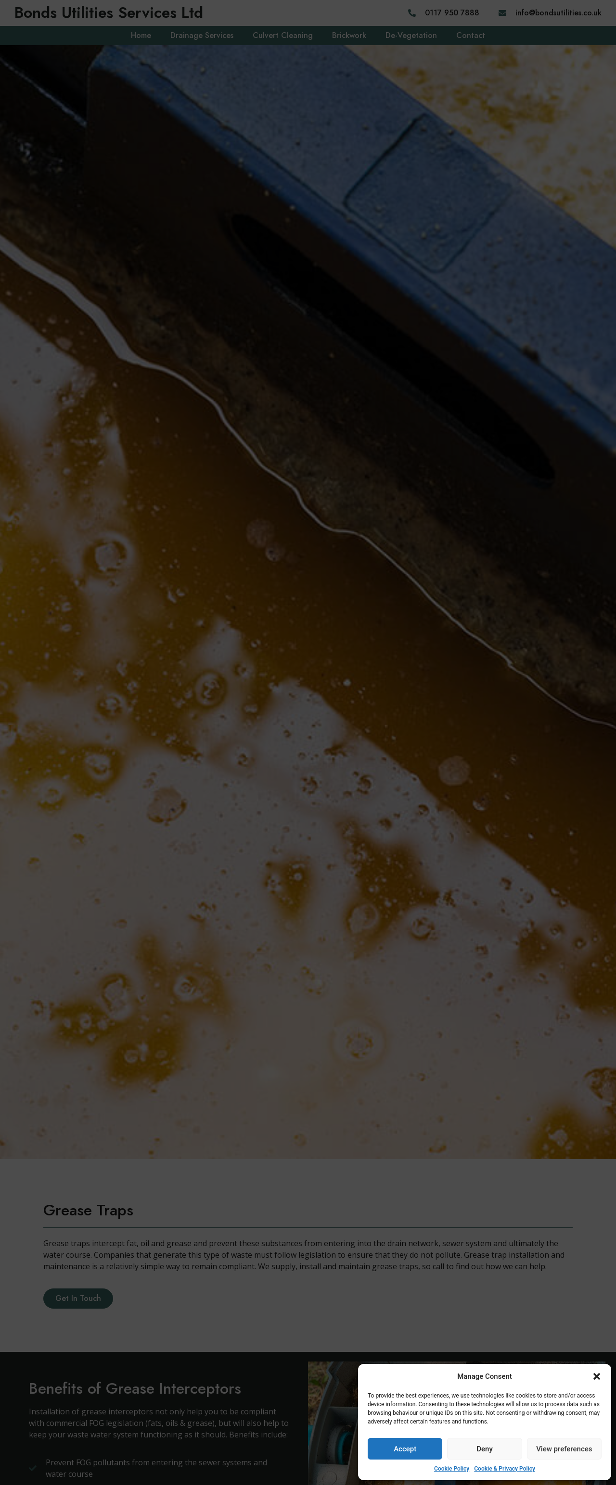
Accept (405, 1449)
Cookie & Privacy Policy (504, 1468)
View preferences (564, 1449)
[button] (597, 1376)
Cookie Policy (451, 1468)
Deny (484, 1449)
